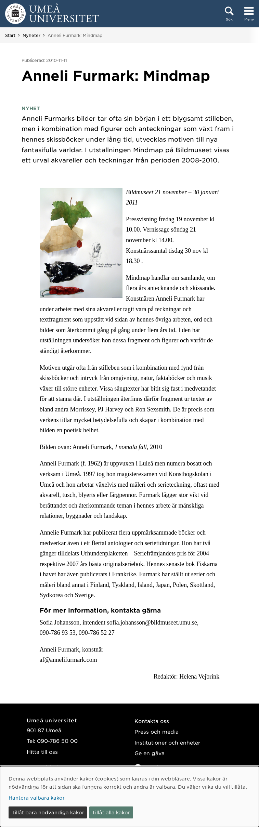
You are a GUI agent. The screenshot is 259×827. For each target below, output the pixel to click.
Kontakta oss (151, 721)
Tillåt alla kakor (111, 812)
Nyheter (31, 35)
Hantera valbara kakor (37, 798)
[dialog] (129, 796)
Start (10, 35)
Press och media (156, 731)
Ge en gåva (149, 753)
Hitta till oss (42, 751)
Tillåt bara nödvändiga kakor (48, 812)
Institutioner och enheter (167, 742)
